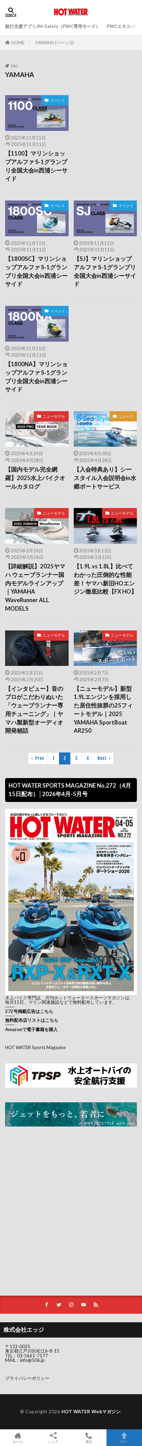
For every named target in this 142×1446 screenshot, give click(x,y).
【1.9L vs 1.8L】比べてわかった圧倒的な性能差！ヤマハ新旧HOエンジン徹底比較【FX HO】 (105, 579)
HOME (18, 42)
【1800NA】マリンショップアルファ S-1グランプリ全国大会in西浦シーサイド (36, 377)
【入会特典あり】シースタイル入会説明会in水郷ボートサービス (105, 478)
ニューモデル (54, 416)
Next (101, 758)
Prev (39, 758)
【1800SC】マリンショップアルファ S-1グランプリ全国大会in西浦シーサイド (36, 271)
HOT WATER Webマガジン (91, 1411)
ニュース (125, 416)
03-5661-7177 (32, 1355)
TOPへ (124, 1437)
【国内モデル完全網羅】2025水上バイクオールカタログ (35, 478)
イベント (57, 100)
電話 (88, 1437)
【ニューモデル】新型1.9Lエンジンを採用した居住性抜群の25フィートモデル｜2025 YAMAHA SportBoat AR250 (103, 709)
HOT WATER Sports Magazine (35, 1047)
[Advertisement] (105, 120)
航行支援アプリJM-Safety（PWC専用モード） (52, 26)
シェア (53, 1438)
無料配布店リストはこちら (31, 1020)
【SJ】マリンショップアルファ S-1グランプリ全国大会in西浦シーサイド (105, 271)
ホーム (18, 1437)
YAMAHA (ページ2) (54, 42)
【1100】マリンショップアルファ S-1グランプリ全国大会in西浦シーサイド (36, 166)
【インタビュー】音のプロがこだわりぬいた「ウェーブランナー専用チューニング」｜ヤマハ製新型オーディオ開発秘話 (34, 709)
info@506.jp (32, 1360)
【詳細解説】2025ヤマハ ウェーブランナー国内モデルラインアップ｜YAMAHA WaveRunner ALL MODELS (35, 587)
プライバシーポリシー (27, 1378)
